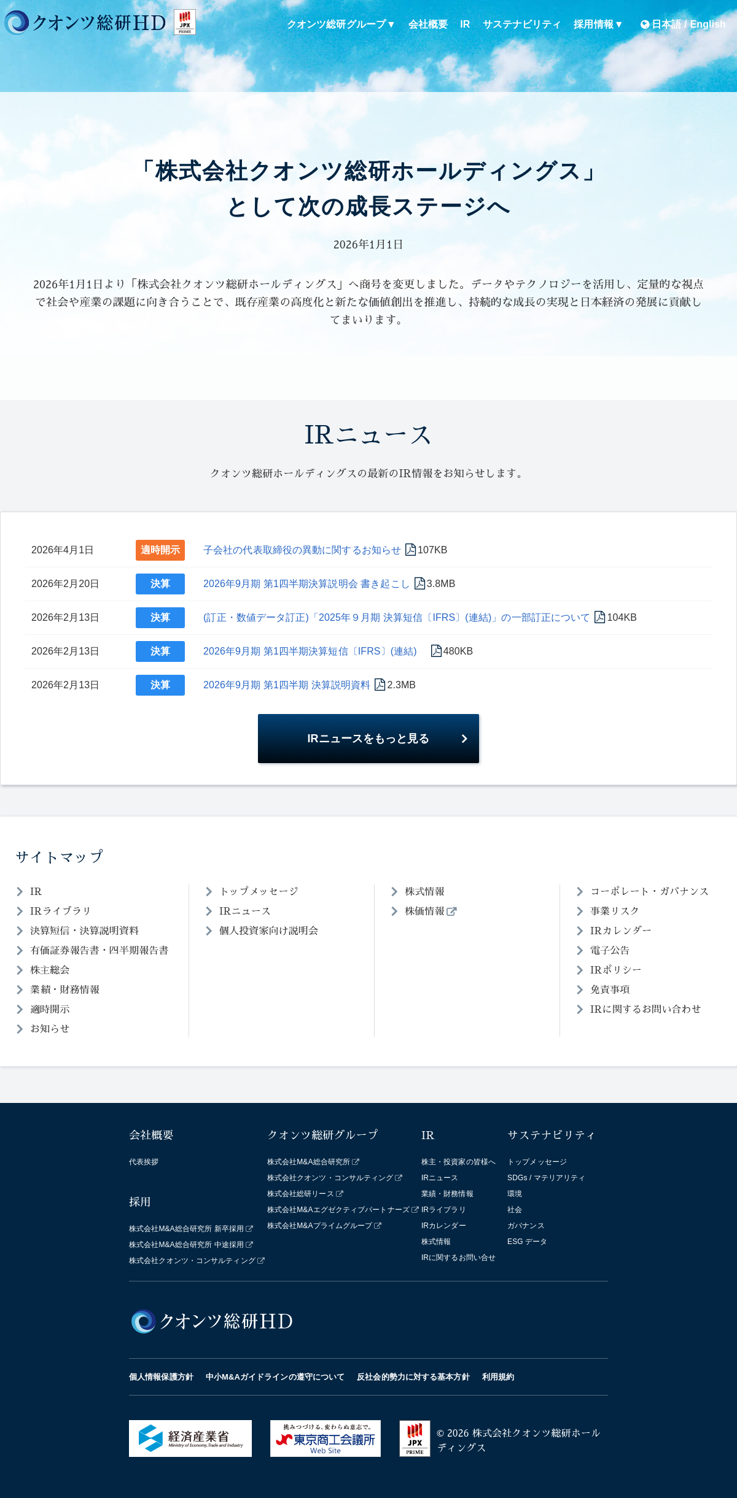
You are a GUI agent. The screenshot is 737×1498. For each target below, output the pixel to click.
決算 (160, 583)
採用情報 (593, 24)
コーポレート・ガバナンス (649, 892)
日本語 (666, 24)
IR (465, 24)
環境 (514, 1193)
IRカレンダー (621, 931)
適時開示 (160, 550)
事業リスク (615, 911)
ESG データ (527, 1241)
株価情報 (424, 911)
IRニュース (245, 911)
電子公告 (610, 951)
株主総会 (49, 970)
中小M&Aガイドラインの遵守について (275, 1376)
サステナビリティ (522, 24)
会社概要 (428, 24)
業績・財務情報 (64, 990)
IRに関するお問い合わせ (645, 1010)
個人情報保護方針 (161, 1376)
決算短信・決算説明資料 (84, 931)
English (708, 24)
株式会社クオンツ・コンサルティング (192, 1260)
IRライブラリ (61, 911)
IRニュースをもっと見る (368, 738)
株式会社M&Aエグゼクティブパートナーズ (338, 1209)
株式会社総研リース (300, 1193)
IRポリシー (616, 970)
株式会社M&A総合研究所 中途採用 (186, 1244)
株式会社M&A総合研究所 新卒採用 (186, 1228)
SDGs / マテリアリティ (546, 1177)
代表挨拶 (143, 1162)
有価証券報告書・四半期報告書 (99, 951)
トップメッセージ (258, 892)
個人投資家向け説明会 (268, 931)
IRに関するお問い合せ (458, 1257)
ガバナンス (526, 1225)
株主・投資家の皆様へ (458, 1162)
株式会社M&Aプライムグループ (320, 1225)
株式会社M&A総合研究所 (308, 1162)
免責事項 (610, 990)
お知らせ (49, 1029)
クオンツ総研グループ (336, 24)
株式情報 (424, 892)
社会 (514, 1209)
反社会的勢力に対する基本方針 (413, 1376)
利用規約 (498, 1376)
